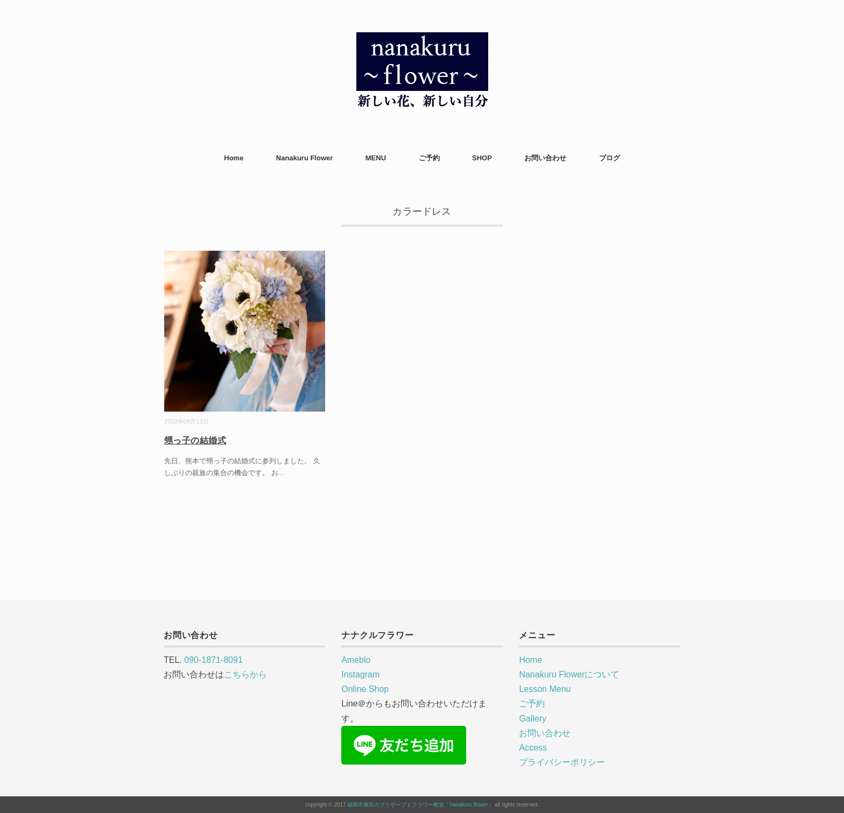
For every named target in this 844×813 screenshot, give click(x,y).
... (281, 473)
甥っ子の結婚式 (195, 440)
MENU (375, 158)
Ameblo (355, 659)
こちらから (245, 674)
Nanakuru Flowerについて (569, 674)
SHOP (482, 158)
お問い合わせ (545, 158)
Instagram (360, 674)
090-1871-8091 (213, 659)
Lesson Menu (545, 689)
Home (233, 158)
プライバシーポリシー (562, 762)
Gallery (532, 718)
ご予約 (429, 158)
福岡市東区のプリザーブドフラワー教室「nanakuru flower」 (420, 805)
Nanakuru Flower (304, 158)
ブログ (609, 158)
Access (533, 747)
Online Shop (365, 689)
